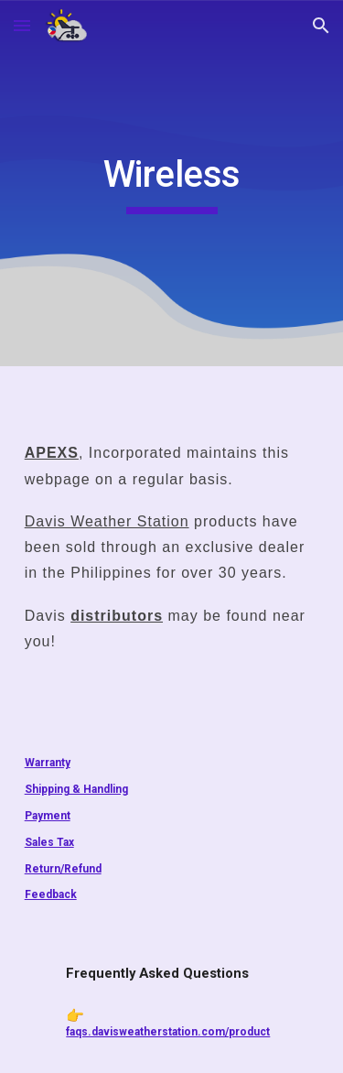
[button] (22, 25)
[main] (172, 183)
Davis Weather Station (107, 521)
